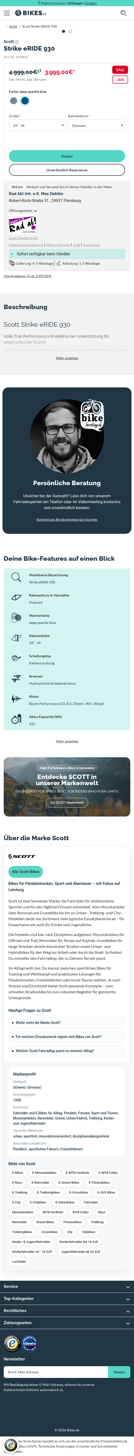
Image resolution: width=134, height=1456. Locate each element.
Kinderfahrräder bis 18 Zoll (79, 1242)
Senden (119, 1372)
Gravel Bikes (45, 1222)
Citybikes (88, 1232)
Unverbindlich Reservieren (67, 170)
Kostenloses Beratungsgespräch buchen (67, 519)
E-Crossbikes (78, 1192)
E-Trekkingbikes (48, 1192)
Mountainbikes (22, 1212)
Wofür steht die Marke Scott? (38, 1023)
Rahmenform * (79, 116)
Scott (13, 26)
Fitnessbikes (73, 1222)
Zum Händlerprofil (23, 238)
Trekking (97, 1222)
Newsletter (14, 1359)
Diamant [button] (79, 125)
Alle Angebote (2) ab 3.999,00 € (27, 276)
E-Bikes (17, 1173)
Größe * (15, 116)
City (70, 1232)
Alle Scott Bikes (26, 871)
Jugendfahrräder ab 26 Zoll (80, 1252)
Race (101, 1212)
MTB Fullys (81, 1212)
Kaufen (67, 156)
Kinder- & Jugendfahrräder (31, 1242)
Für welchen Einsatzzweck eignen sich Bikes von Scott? (58, 1037)
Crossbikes (50, 1232)
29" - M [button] (18, 125)
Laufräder (19, 1261)
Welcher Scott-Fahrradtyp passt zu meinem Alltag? (55, 1051)
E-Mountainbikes (44, 1173)
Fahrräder (91, 1202)
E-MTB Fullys (108, 1173)
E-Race (17, 1182)
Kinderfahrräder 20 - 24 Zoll (32, 1252)
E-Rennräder (40, 1182)
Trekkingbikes (22, 1232)
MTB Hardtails (53, 1212)
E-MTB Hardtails (77, 1173)
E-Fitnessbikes (99, 1182)
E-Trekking (19, 1192)
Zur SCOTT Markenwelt (67, 802)
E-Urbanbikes (64, 1202)
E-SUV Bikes (106, 1192)
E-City (16, 1202)
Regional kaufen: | (69, 3)
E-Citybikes (38, 1202)
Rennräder (19, 1222)
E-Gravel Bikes (69, 1182)
